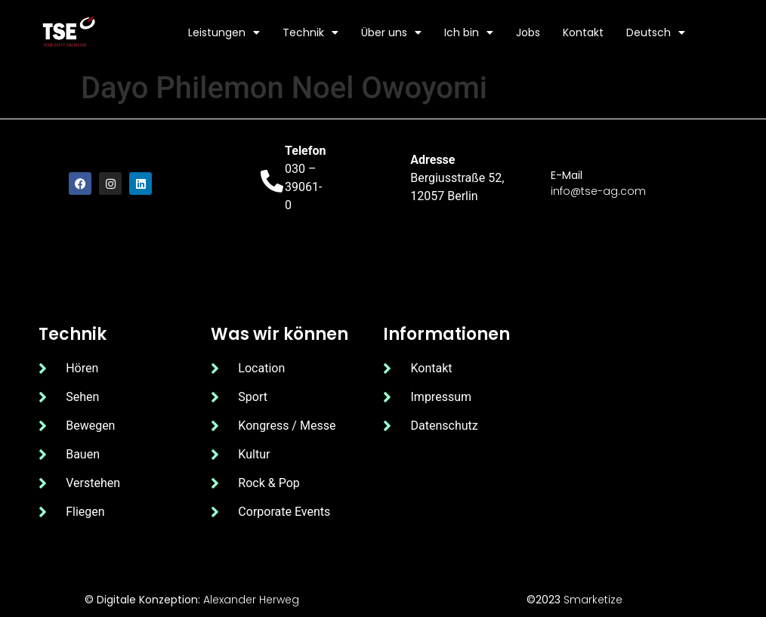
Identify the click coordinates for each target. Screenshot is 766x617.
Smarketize (593, 599)
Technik (310, 32)
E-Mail (566, 175)
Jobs (528, 32)
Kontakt (583, 32)
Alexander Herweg (251, 599)
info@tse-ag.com (598, 191)
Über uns (391, 32)
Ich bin (468, 32)
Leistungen (224, 32)
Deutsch (655, 32)
